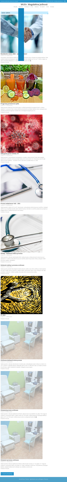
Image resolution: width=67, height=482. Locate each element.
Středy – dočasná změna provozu (12, 253)
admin (11, 55)
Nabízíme (21, 6)
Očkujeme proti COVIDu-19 (9, 154)
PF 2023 (3, 315)
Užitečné (37, 6)
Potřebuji (26, 6)
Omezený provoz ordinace (9, 410)
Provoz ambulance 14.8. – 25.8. (10, 203)
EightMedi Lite (33, 479)
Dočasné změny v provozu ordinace (12, 265)
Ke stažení (42, 6)
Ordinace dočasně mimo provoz (11, 360)
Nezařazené (8, 262)
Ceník (47, 6)
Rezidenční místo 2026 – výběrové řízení (14, 54)
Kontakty (52, 6)
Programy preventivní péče (10, 104)
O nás (31, 6)
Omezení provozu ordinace (10, 460)
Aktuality (15, 6)
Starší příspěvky (7, 474)
